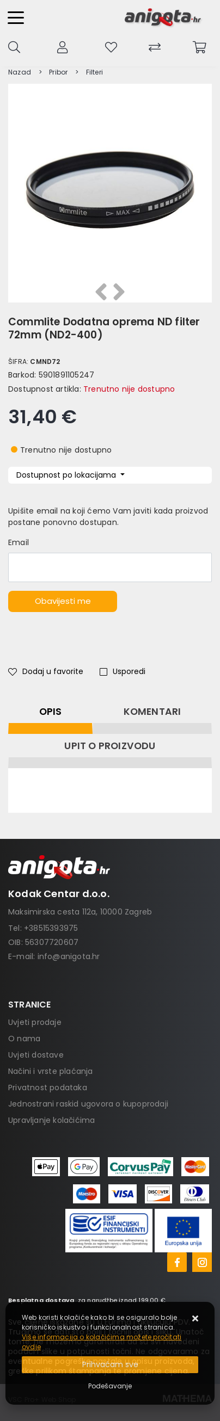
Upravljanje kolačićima (51, 1120)
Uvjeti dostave (36, 1054)
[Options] (110, 1386)
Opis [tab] (50, 711)
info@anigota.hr (69, 956)
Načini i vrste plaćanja (50, 1071)
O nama (24, 1038)
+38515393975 (51, 928)
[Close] (110, 1364)
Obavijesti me (63, 601)
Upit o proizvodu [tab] (109, 745)
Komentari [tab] (152, 711)
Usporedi (122, 671)
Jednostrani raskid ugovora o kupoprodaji (88, 1103)
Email (18, 542)
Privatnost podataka (47, 1087)
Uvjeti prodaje (35, 1022)
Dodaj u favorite (45, 671)
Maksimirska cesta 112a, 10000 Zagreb (80, 911)
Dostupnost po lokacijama (67, 474)
